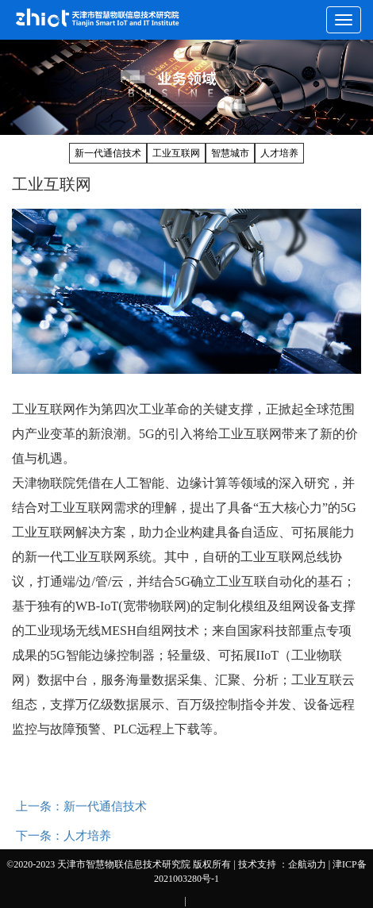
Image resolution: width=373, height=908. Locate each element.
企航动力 (307, 864)
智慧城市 (230, 153)
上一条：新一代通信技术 (81, 806)
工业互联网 (176, 153)
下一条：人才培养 (63, 835)
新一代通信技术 (108, 153)
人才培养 (279, 153)
